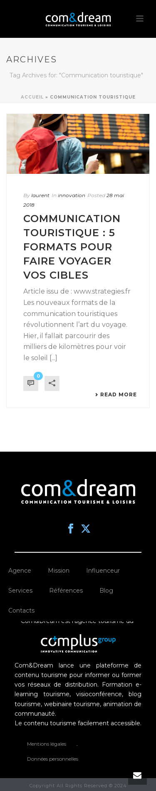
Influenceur (103, 570)
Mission (58, 570)
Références (66, 590)
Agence (19, 570)
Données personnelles (52, 759)
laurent (40, 195)
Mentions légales (46, 744)
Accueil (32, 97)
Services (20, 590)
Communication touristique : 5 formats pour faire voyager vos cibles (72, 247)
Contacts (21, 610)
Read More (116, 394)
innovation (71, 195)
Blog (106, 590)
